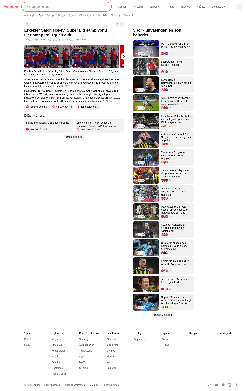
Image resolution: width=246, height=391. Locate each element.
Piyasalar (111, 356)
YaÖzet (201, 6)
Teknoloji (83, 339)
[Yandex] (10, 7)
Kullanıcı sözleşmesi (74, 385)
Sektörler (111, 368)
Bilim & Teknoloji (111, 15)
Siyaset (72, 15)
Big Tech (83, 362)
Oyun (82, 356)
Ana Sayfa (29, 15)
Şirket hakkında (111, 385)
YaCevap (185, 6)
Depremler (139, 339)
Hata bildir (94, 385)
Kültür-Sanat (58, 350)
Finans (170, 6)
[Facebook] (223, 385)
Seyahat (56, 362)
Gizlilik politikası (52, 385)
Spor (41, 15)
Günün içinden (86, 15)
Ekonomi (111, 339)
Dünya (61, 15)
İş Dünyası (112, 345)
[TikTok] (209, 385)
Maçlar (27, 345)
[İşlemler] (122, 24)
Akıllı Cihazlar (86, 345)
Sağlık (55, 356)
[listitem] (48, 126)
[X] (236, 385)
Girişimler (84, 368)
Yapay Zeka (85, 350)
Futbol (27, 339)
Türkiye (51, 15)
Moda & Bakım (59, 373)
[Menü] (239, 6)
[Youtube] (216, 385)
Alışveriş (138, 6)
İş (99, 15)
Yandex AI (155, 6)
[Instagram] (230, 385)
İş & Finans (113, 333)
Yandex (36, 385)
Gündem (122, 6)
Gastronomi (58, 368)
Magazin (56, 339)
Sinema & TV (59, 345)
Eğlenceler (129, 15)
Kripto (110, 362)
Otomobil (111, 350)
